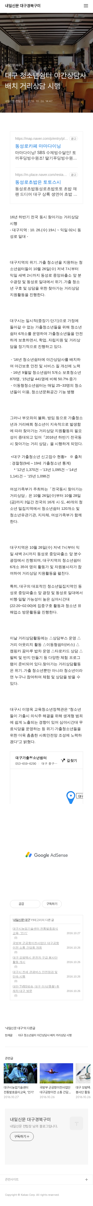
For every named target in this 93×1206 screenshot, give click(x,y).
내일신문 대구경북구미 (23, 6)
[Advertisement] (46, 855)
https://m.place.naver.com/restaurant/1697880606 (40, 175)
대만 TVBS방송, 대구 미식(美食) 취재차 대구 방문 (36, 989)
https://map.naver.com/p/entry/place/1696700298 (41, 139)
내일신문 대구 (21, 920)
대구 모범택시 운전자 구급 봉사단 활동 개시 (35, 960)
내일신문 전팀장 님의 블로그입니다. (34, 1126)
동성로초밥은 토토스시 (38, 182)
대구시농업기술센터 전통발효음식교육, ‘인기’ (35, 931)
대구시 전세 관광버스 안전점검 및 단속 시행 (35, 974)
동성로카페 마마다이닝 (38, 146)
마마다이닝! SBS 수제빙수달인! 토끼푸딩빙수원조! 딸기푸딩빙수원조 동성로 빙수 (46, 156)
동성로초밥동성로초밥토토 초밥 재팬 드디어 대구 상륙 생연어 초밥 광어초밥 (46, 192)
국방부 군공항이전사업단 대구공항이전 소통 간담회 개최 (36, 945)
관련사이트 (12, 1179)
